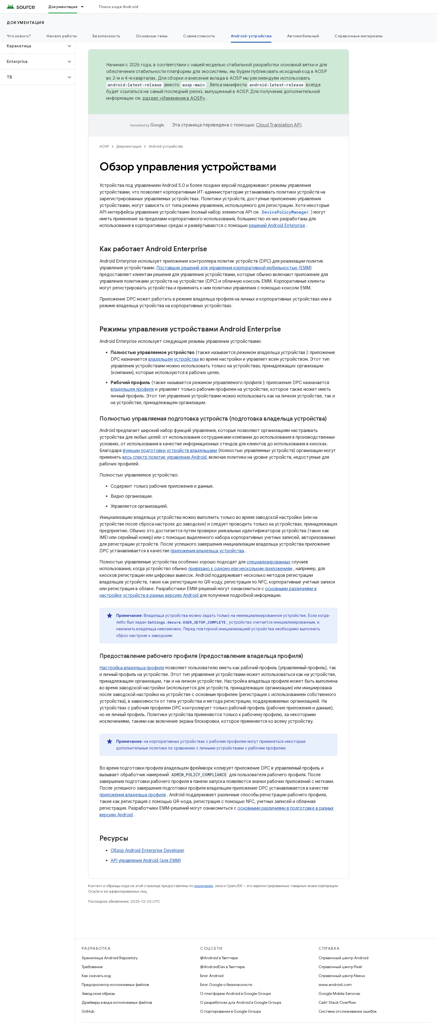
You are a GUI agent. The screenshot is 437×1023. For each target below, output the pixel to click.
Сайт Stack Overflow (337, 1002)
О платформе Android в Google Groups (235, 993)
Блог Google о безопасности (226, 984)
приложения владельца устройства (207, 551)
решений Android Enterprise (277, 225)
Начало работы (62, 35)
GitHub (88, 1011)
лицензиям (203, 885)
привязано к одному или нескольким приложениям (240, 569)
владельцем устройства (173, 359)
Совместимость (199, 35)
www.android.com (335, 984)
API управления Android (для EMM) (146, 860)
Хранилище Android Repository (110, 957)
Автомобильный (303, 35)
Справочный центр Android (343, 957)
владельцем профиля (132, 389)
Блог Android (212, 975)
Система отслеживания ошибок (348, 1011)
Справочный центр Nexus (342, 975)
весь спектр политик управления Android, (165, 457)
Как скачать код (96, 975)
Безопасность (106, 35)
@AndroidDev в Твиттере (222, 966)
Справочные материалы (358, 35)
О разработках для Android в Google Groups (240, 1002)
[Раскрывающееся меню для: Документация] (84, 6)
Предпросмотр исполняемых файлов (115, 984)
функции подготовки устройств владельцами (170, 450)
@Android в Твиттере (219, 957)
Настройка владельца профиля (131, 668)
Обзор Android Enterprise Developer (147, 850)
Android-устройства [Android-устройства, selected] (251, 35)
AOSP (104, 146)
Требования (92, 966)
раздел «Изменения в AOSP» (174, 98)
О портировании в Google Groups (230, 1011)
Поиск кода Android (119, 6)
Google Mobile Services (339, 993)
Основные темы (151, 35)
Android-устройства (166, 146)
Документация (25, 22)
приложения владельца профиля (132, 795)
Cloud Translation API (278, 125)
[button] (33, 45)
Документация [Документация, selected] (62, 6)
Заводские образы (98, 993)
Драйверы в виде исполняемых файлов (117, 1002)
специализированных (268, 562)
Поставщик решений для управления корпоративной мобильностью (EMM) (234, 268)
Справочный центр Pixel (340, 966)
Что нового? (19, 35)
